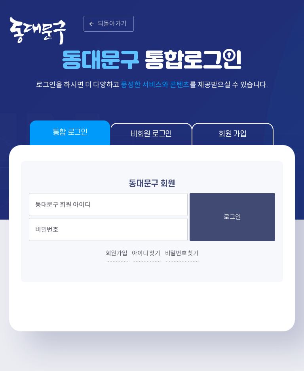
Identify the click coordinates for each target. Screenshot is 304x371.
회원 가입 (232, 134)
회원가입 (116, 253)
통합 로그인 (70, 132)
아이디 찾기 (146, 253)
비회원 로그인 (151, 134)
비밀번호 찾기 (182, 253)
